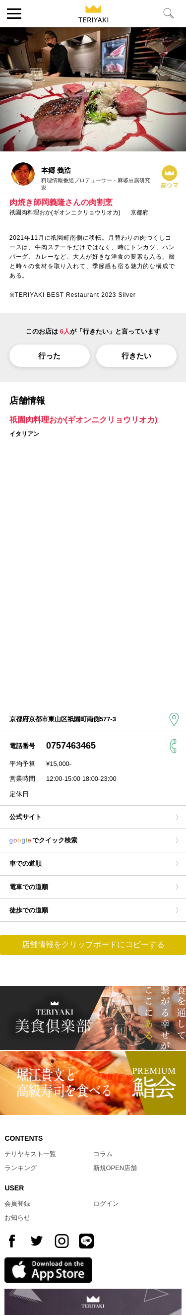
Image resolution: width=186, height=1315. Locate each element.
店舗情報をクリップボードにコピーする (93, 944)
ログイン (106, 1203)
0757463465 (71, 746)
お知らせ (17, 1217)
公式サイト (25, 817)
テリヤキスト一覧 (30, 1154)
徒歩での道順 (28, 910)
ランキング (20, 1168)
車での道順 (25, 863)
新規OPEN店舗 (115, 1168)
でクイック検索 (43, 840)
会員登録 (17, 1203)
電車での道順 (28, 887)
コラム (103, 1154)
